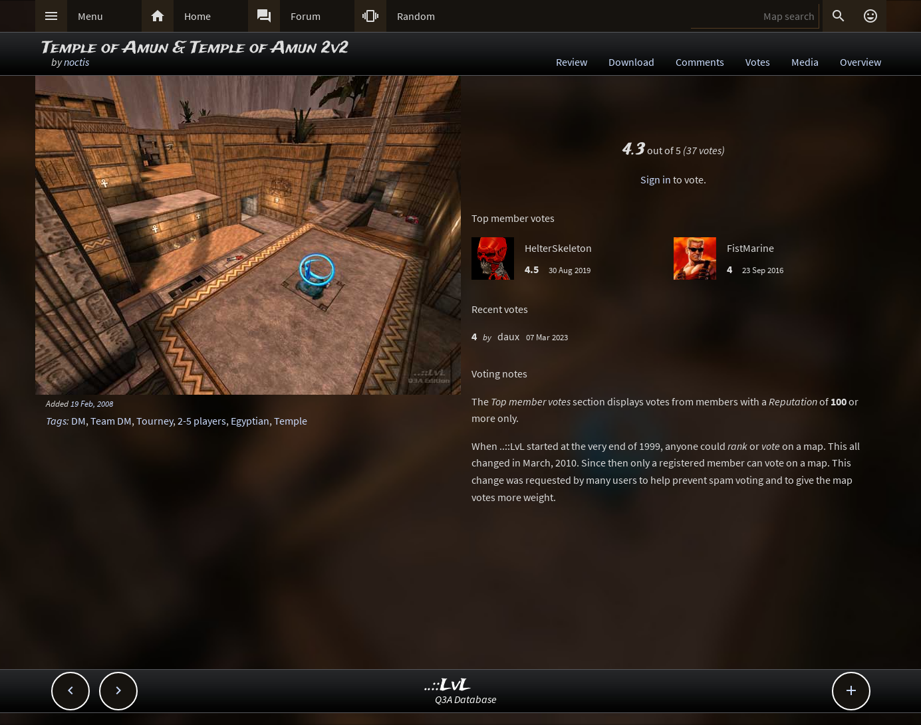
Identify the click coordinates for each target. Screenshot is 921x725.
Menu (90, 16)
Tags (56, 420)
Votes (757, 61)
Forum (306, 16)
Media (805, 61)
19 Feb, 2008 (91, 403)
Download (631, 61)
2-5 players (202, 420)
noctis (76, 61)
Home (197, 16)
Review (571, 61)
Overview (860, 61)
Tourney (154, 420)
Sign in (655, 179)
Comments (700, 61)
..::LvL (448, 685)
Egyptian (250, 420)
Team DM (111, 420)
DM (78, 420)
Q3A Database (466, 699)
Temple (290, 420)
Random (416, 16)
